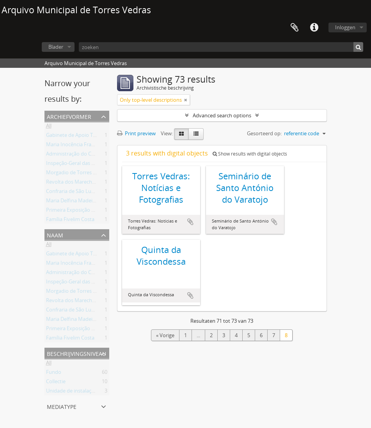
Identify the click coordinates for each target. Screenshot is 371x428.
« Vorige (165, 335)
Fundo (53, 373)
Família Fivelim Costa (70, 220)
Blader (55, 46)
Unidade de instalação (71, 392)
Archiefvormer (69, 116)
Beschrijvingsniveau (76, 353)
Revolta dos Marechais (72, 183)
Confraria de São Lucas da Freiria (83, 192)
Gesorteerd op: (264, 133)
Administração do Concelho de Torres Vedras (98, 155)
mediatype (61, 406)
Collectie (56, 382)
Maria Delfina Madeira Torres (79, 201)
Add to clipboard (190, 222)
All (48, 127)
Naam (55, 234)
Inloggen (345, 27)
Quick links (314, 27)
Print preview (136, 133)
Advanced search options (222, 115)
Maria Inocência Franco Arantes (82, 145)
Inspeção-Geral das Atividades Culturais (91, 164)
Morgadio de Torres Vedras (77, 173)
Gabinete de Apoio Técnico (77, 136)
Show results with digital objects (250, 153)
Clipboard (294, 27)
